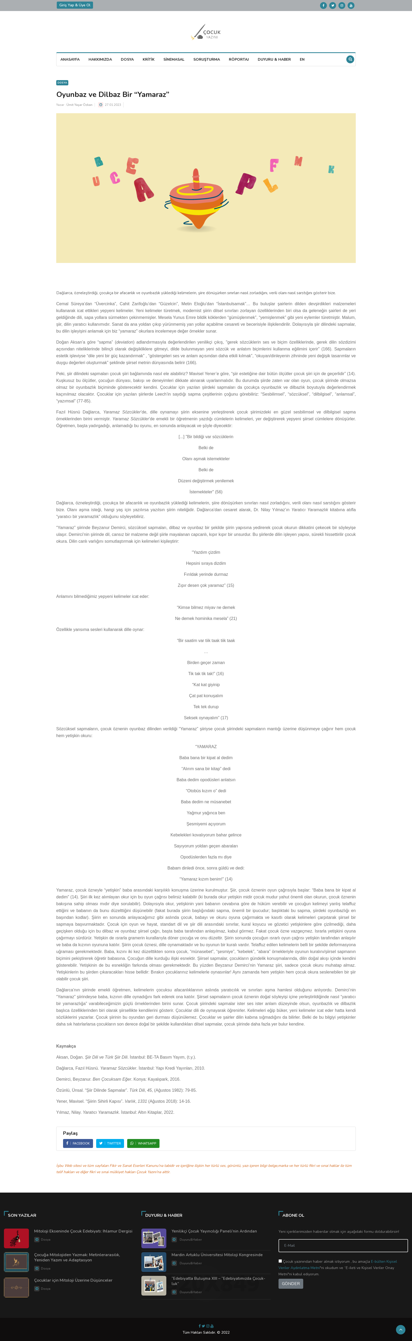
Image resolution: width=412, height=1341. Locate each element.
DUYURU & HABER (274, 59)
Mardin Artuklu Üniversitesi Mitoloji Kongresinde (217, 1254)
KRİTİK (148, 59)
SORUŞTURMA (206, 59)
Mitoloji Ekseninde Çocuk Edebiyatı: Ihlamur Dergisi (83, 1231)
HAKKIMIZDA (100, 59)
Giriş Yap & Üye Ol (74, 5)
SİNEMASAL (173, 59)
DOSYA (127, 59)
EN (302, 59)
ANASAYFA (70, 59)
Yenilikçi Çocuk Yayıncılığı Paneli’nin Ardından (214, 1231)
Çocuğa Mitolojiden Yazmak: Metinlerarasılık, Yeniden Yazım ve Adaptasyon (77, 1257)
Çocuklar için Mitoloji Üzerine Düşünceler (73, 1280)
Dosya (62, 83)
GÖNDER (291, 1284)
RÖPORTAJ (239, 59)
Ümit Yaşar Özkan (79, 105)
